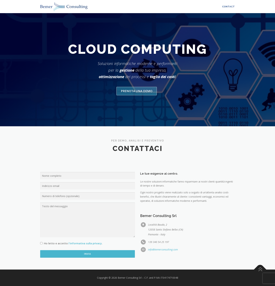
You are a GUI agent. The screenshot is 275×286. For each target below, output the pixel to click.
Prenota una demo (136, 104)
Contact (228, 6)
